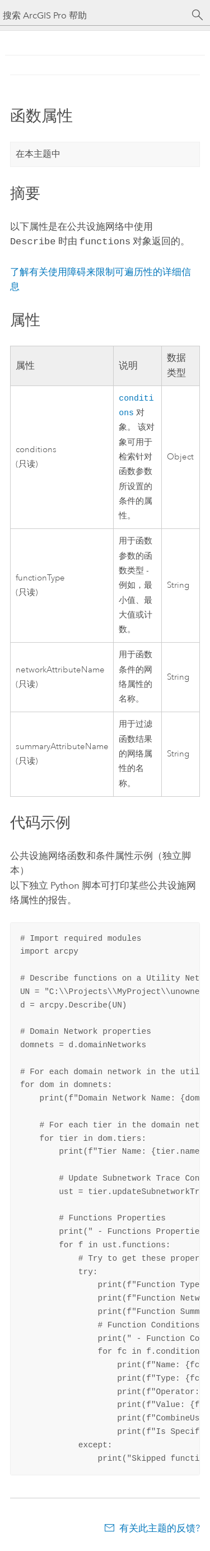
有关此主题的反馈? (159, 1529)
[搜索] (197, 15)
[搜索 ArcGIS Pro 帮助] (94, 15)
